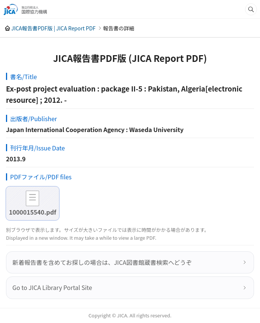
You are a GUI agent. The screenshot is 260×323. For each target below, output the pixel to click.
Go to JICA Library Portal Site (52, 287)
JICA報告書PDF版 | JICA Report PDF (53, 28)
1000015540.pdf (32, 211)
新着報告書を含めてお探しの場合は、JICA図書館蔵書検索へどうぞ (102, 262)
